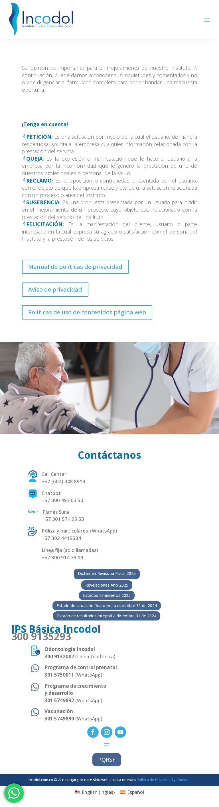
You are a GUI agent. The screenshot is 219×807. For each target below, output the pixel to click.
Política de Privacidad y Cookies (163, 779)
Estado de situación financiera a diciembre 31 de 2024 (106, 605)
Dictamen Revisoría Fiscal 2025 (107, 573)
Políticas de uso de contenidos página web (87, 312)
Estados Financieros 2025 (107, 595)
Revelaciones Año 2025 (106, 585)
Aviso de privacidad (55, 289)
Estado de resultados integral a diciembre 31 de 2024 (106, 615)
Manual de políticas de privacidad (75, 267)
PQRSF (106, 759)
